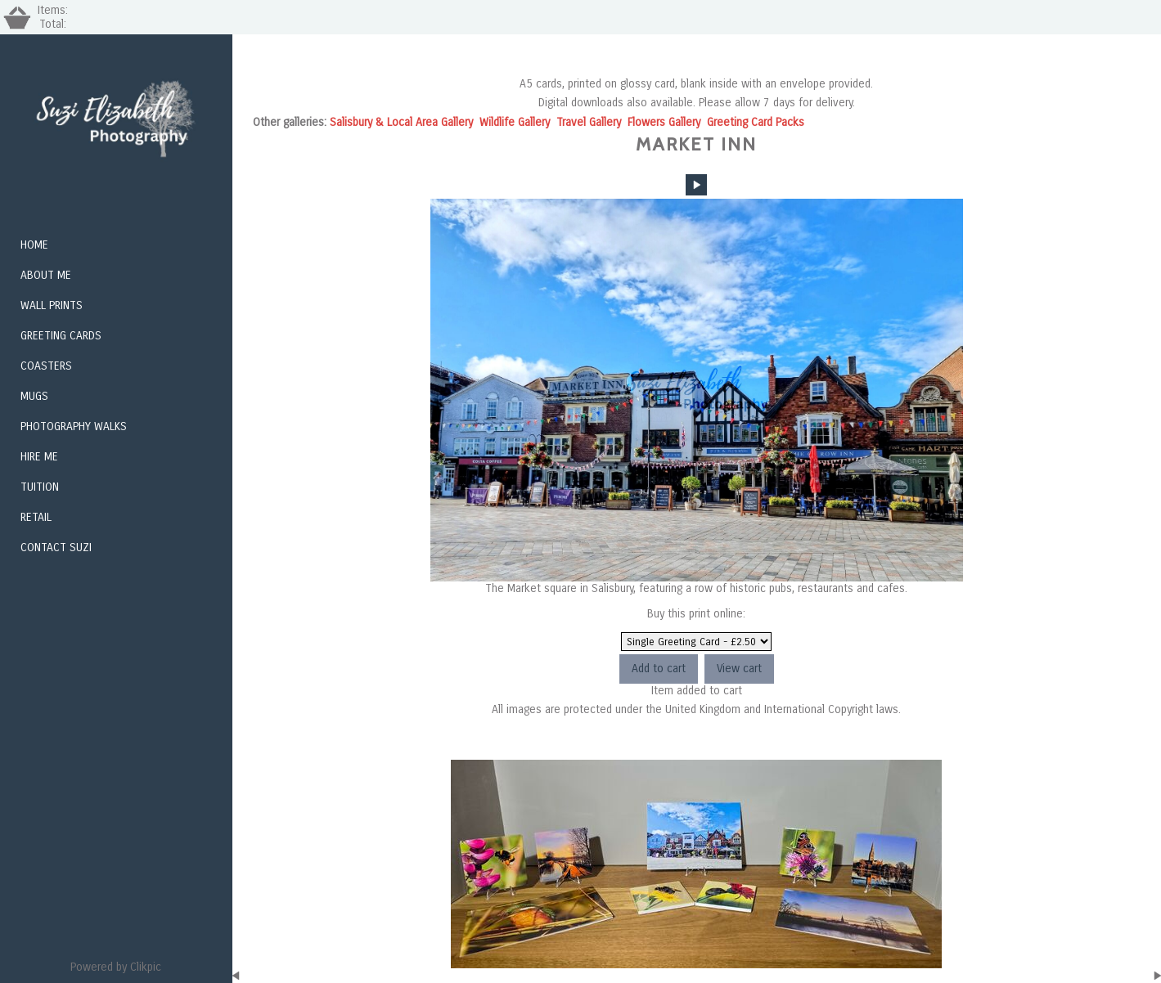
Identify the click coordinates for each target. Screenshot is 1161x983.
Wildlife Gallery (514, 122)
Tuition (39, 487)
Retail (36, 517)
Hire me (39, 457)
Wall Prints (51, 305)
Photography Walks (73, 426)
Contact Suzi (56, 547)
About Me (45, 275)
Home (34, 245)
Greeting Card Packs (755, 122)
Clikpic (145, 967)
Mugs (34, 396)
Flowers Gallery (664, 122)
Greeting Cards (60, 336)
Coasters (46, 366)
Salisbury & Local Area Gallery (401, 122)
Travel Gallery (588, 122)
